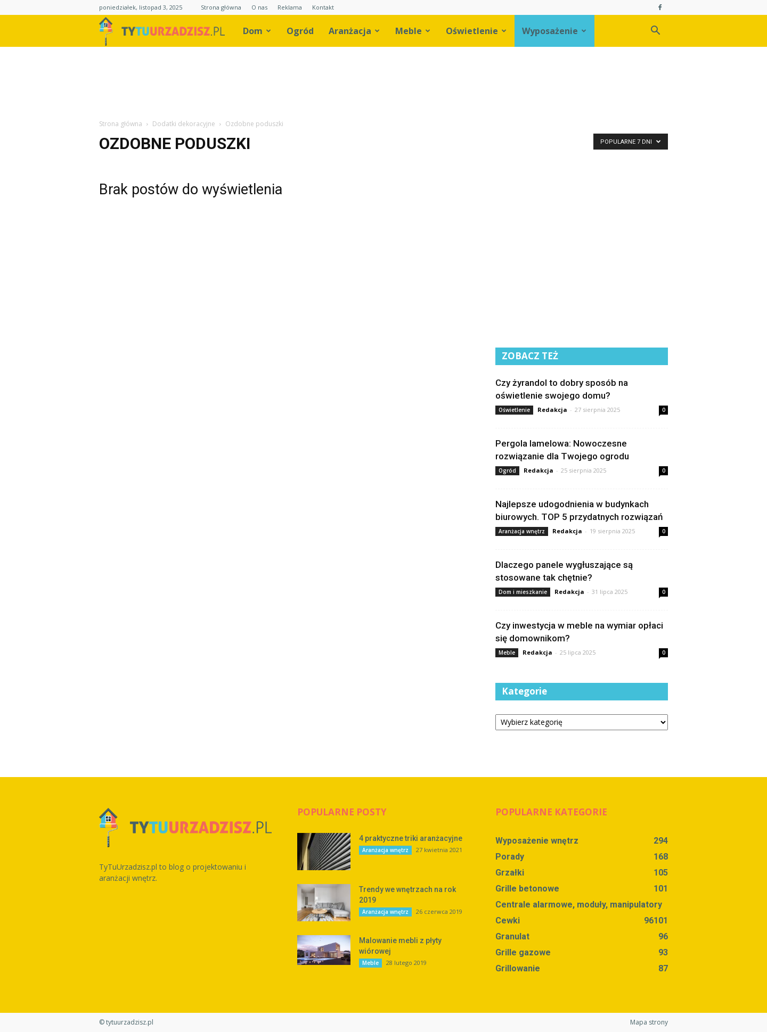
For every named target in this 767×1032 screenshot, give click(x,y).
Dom (257, 31)
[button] (655, 31)
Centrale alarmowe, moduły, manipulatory (578, 904)
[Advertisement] (383, 84)
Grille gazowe (523, 952)
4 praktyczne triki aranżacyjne (410, 838)
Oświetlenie (476, 31)
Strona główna (221, 7)
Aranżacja (354, 31)
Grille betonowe (527, 889)
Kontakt (323, 7)
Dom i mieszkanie (523, 592)
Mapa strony (649, 1022)
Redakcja (552, 410)
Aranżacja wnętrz (522, 531)
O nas (259, 7)
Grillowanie (517, 968)
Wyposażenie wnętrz (536, 841)
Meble (412, 31)
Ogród (300, 31)
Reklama (290, 7)
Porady (509, 857)
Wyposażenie (554, 31)
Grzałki (509, 873)
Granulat (512, 936)
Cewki (507, 920)
